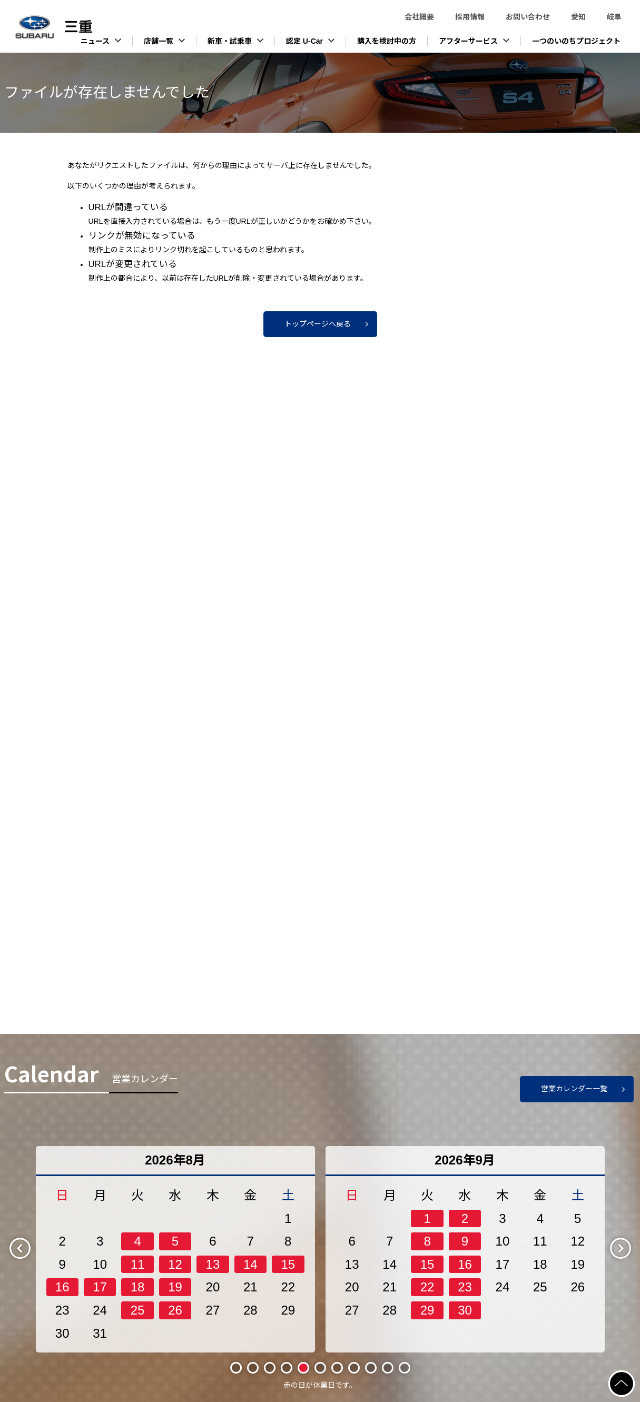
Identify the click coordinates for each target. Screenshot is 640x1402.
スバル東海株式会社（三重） (79, 27)
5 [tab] (303, 1368)
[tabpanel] (175, 1249)
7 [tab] (337, 1368)
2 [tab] (253, 1368)
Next (629, 1247)
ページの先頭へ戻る (634, 1377)
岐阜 (614, 17)
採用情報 (470, 17)
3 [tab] (269, 1368)
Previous (29, 1247)
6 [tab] (320, 1368)
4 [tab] (286, 1368)
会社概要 (419, 17)
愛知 (578, 17)
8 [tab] (354, 1368)
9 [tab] (371, 1368)
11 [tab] (404, 1367)
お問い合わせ (528, 17)
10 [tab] (387, 1367)
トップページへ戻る (317, 324)
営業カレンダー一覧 (574, 1088)
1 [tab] (236, 1368)
